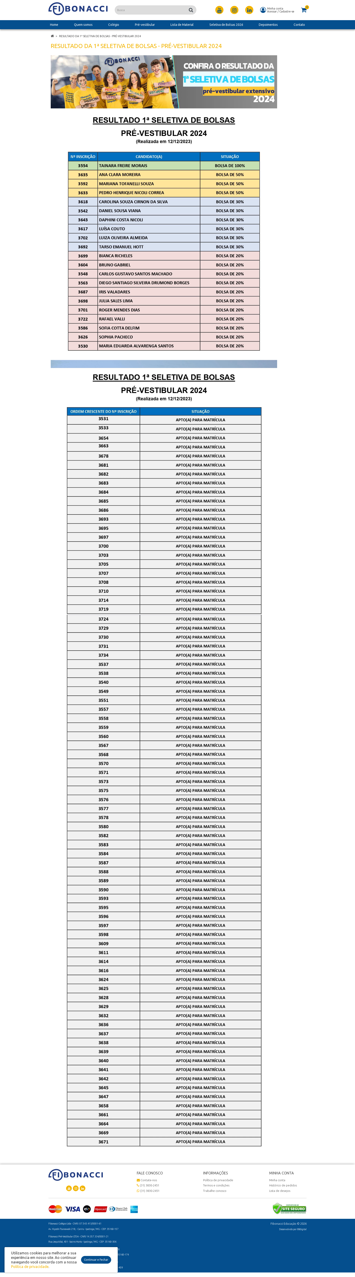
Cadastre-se (286, 11)
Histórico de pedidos (283, 1185)
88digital (302, 1229)
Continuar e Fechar (96, 1259)
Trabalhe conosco (214, 1190)
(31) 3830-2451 (148, 1185)
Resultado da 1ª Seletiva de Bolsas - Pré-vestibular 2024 (100, 36)
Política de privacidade (218, 1180)
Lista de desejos (279, 1190)
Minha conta (277, 1180)
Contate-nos (147, 1180)
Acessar (272, 11)
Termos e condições (216, 1185)
